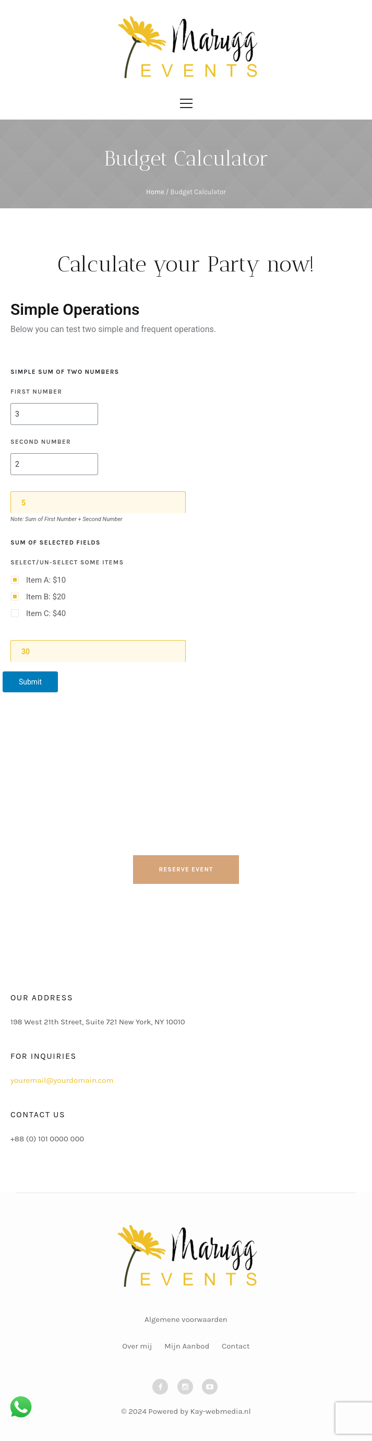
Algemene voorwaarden (186, 1319)
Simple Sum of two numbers (64, 371)
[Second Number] (54, 464)
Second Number (40, 441)
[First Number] (54, 414)
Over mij (137, 1346)
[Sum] (98, 502)
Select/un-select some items (67, 562)
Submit (30, 682)
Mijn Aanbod (186, 1346)
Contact (236, 1346)
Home (155, 192)
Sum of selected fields (55, 542)
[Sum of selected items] (98, 651)
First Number (36, 391)
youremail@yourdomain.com (62, 1080)
